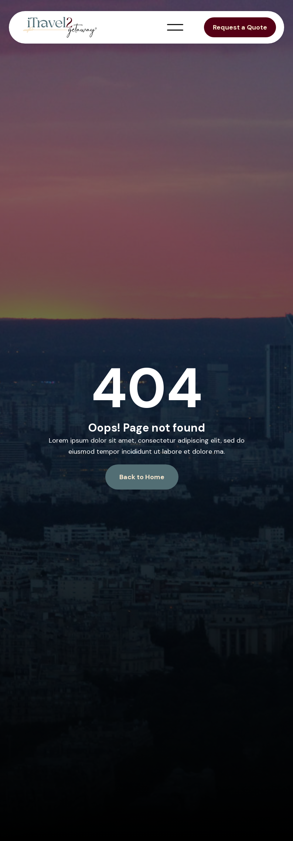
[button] (175, 27)
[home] (60, 27)
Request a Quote (240, 27)
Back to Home (141, 477)
